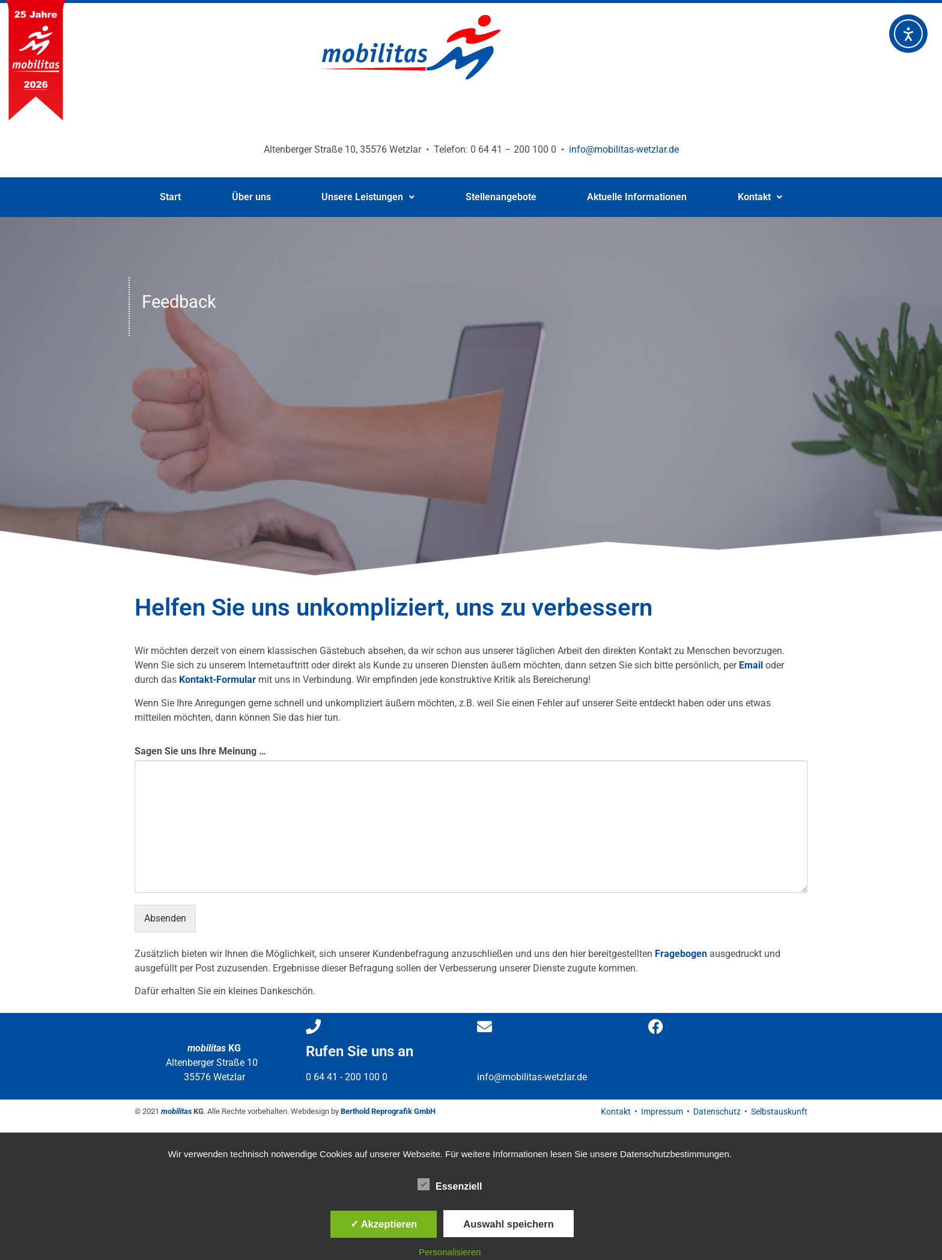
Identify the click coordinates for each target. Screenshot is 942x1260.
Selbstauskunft (779, 1111)
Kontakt (760, 197)
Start (170, 197)
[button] (368, 197)
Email (751, 665)
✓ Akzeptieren (384, 1224)
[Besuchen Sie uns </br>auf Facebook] (655, 1026)
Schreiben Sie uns (535, 1051)
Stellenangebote (501, 197)
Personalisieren (450, 1252)
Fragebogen (681, 953)
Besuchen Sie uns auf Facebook (705, 1060)
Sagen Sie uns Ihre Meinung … (200, 751)
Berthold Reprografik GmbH (388, 1111)
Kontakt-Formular (217, 679)
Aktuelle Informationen (637, 197)
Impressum (662, 1111)
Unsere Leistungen (368, 197)
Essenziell (450, 1184)
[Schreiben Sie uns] (484, 1026)
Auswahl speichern (508, 1224)
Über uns (251, 197)
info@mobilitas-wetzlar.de (624, 149)
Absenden (165, 918)
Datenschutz (717, 1111)
